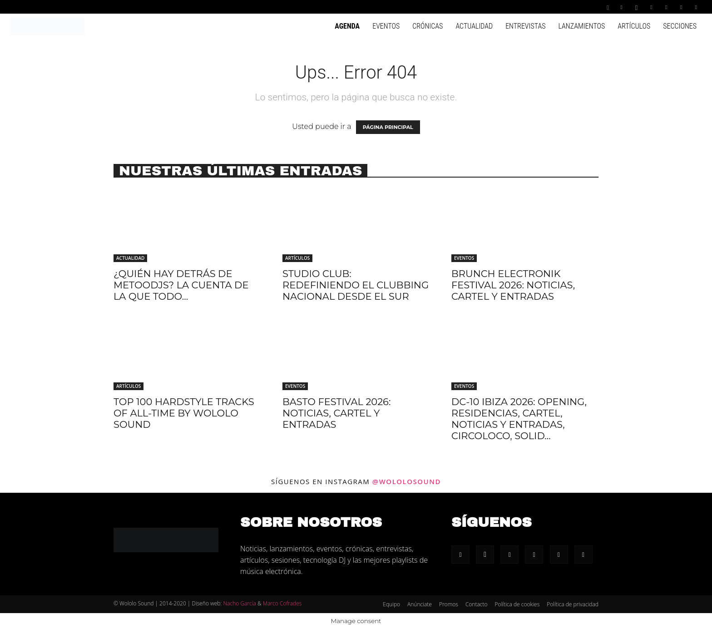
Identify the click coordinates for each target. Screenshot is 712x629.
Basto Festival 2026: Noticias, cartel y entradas (336, 413)
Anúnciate (419, 604)
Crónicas (427, 26)
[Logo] (47, 26)
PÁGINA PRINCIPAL (388, 127)
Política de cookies (517, 604)
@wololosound (406, 481)
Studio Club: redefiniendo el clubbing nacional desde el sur (355, 285)
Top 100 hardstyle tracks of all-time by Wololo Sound (184, 413)
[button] (608, 6)
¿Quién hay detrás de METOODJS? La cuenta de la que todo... (181, 285)
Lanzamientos (581, 26)
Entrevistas (525, 26)
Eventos (386, 26)
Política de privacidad (572, 604)
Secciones (680, 26)
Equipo (391, 604)
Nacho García (239, 603)
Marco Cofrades (282, 603)
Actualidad (474, 26)
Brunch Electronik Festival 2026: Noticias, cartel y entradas (513, 285)
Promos (448, 604)
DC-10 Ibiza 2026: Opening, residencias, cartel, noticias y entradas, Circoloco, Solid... (519, 418)
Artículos (634, 26)
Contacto (476, 604)
